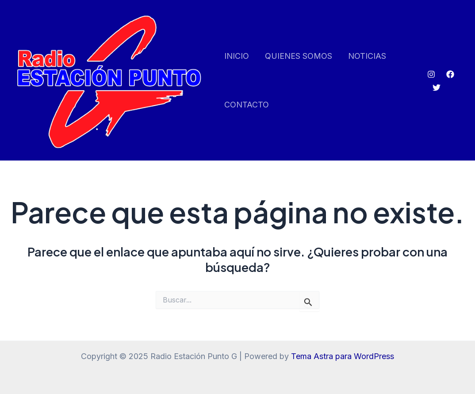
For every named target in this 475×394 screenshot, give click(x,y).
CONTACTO (246, 104)
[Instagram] (431, 74)
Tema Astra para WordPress (342, 356)
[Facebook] (450, 74)
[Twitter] (437, 88)
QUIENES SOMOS (298, 56)
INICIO (236, 56)
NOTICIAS (367, 56)
